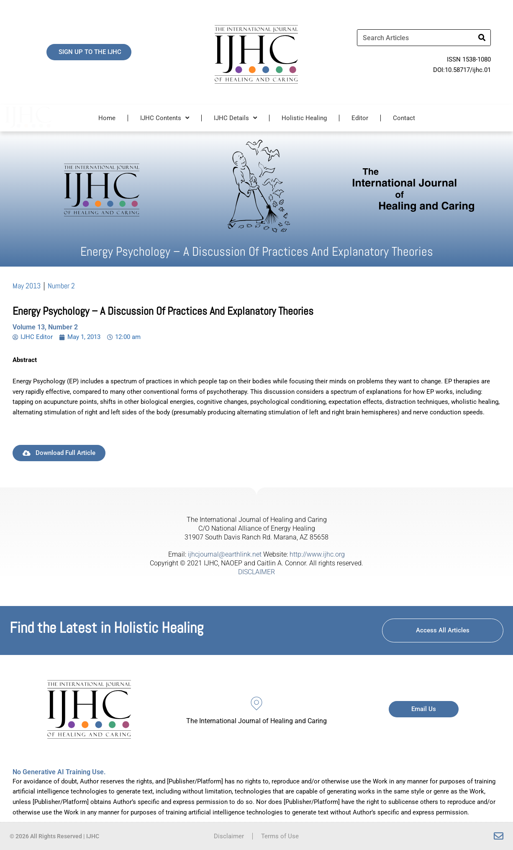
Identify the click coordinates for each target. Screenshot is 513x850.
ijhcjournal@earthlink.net (225, 554)
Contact (404, 118)
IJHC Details (235, 117)
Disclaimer (229, 836)
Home (106, 118)
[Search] (482, 38)
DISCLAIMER (256, 572)
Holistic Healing (304, 118)
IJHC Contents (164, 117)
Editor (359, 118)
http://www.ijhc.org (317, 554)
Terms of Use (280, 836)
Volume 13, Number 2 (45, 327)
